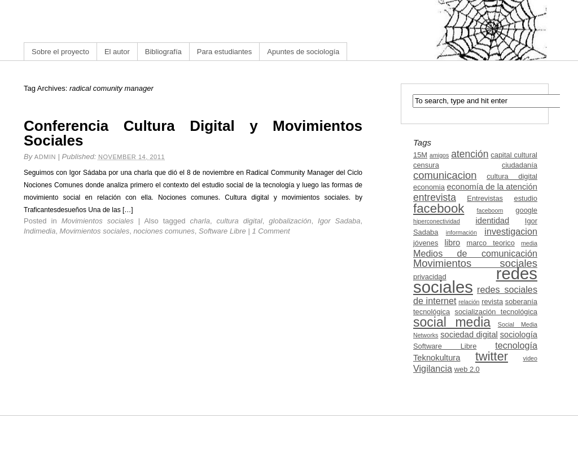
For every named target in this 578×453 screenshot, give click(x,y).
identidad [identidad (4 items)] (493, 220)
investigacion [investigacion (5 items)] (510, 231)
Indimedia (39, 231)
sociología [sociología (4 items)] (518, 334)
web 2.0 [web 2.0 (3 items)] (467, 369)
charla (200, 221)
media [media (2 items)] (529, 243)
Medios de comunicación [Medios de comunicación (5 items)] (475, 253)
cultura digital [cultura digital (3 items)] (512, 176)
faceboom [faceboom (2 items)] (490, 210)
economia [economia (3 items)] (429, 187)
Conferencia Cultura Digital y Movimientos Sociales (193, 133)
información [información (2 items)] (461, 232)
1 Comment (271, 231)
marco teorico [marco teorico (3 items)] (490, 243)
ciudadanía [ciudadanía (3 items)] (519, 165)
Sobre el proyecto (60, 51)
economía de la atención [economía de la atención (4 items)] (491, 186)
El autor (117, 51)
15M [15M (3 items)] (420, 155)
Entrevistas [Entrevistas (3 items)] (485, 198)
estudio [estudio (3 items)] (525, 198)
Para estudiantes (224, 51)
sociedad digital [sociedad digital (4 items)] (469, 334)
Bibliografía (163, 51)
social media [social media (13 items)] (452, 322)
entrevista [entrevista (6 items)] (434, 197)
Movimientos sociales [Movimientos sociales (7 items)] (475, 263)
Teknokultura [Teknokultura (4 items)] (436, 357)
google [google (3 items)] (526, 210)
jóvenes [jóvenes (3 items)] (425, 243)
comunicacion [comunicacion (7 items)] (445, 175)
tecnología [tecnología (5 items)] (516, 345)
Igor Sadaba (339, 221)
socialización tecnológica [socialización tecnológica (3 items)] (496, 311)
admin (45, 156)
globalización (290, 221)
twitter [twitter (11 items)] (491, 356)
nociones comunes (163, 231)
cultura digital (239, 221)
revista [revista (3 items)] (492, 301)
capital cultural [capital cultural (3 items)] (514, 155)
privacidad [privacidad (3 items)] (429, 276)
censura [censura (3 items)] (426, 165)
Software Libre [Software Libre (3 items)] (444, 346)
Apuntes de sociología (303, 51)
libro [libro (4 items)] (452, 242)
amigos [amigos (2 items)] (439, 155)
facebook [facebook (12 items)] (439, 208)
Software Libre (222, 231)
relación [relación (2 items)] (468, 301)
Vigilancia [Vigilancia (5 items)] (432, 368)
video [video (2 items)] (530, 358)
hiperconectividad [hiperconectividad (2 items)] (436, 221)
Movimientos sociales (98, 221)
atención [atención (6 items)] (469, 154)
